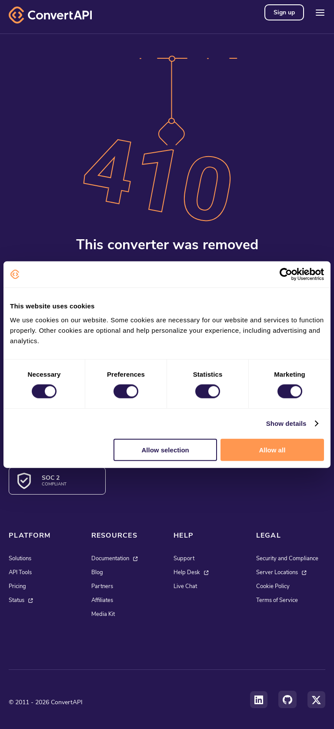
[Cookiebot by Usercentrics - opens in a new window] (286, 274)
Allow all (272, 449)
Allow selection (165, 449)
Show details (286, 423)
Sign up (284, 12)
